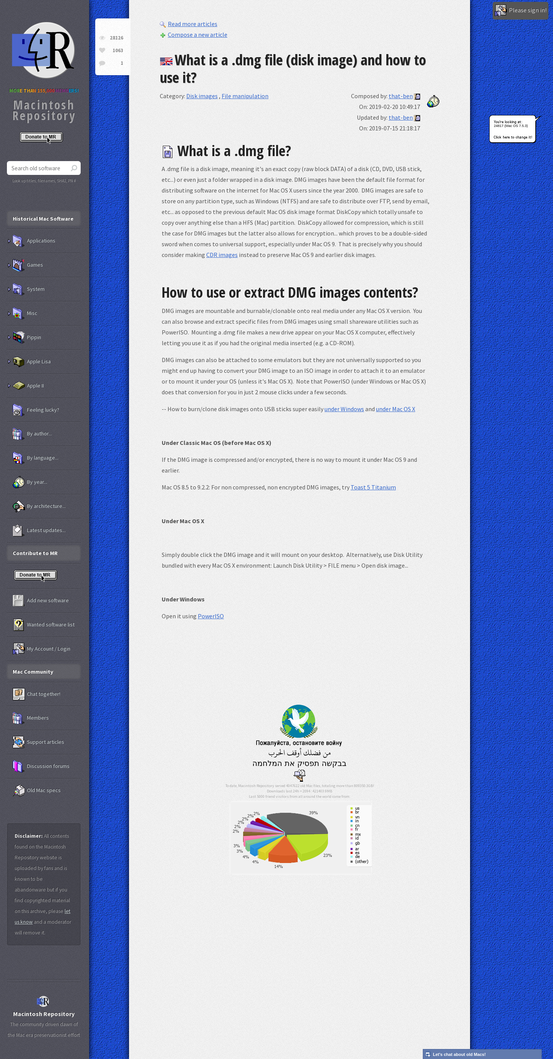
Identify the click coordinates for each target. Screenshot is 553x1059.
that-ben (401, 96)
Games (28, 265)
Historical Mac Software (43, 218)
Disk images (202, 96)
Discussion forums (41, 766)
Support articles (38, 742)
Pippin (27, 337)
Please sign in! (520, 11)
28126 (116, 37)
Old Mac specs (37, 790)
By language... (35, 458)
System (29, 289)
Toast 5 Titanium (373, 487)
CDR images (222, 255)
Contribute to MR (35, 553)
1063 (118, 50)
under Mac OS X (395, 409)
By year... (30, 482)
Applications (34, 241)
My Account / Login (41, 649)
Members (31, 718)
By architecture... (39, 506)
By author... (32, 434)
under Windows (344, 409)
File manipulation (245, 96)
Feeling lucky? (36, 410)
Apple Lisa (32, 362)
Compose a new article (193, 34)
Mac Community (33, 671)
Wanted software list (44, 625)
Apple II (28, 386)
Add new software (41, 601)
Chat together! (36, 694)
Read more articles (188, 24)
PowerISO (211, 616)
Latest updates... (39, 530)
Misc (25, 313)
